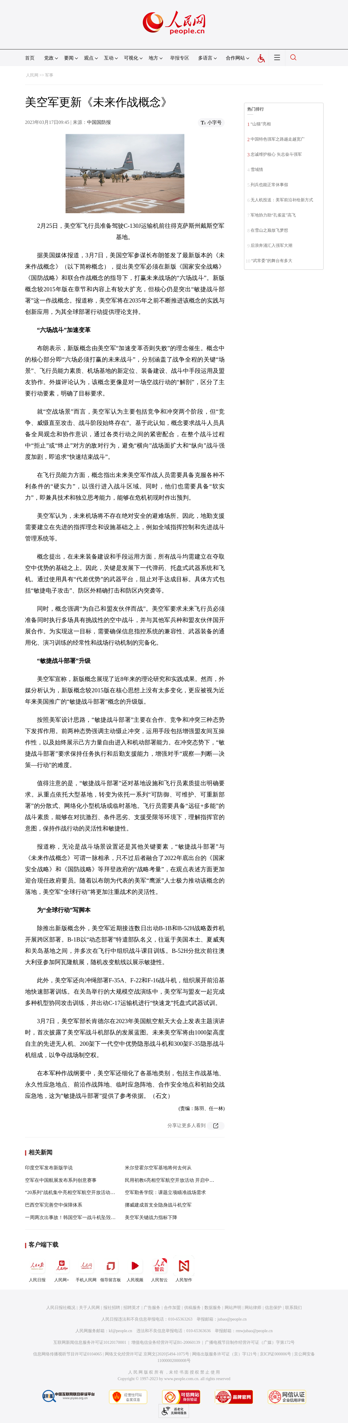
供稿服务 (192, 1307)
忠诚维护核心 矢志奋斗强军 (276, 154)
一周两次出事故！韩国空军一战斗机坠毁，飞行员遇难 (82, 1217)
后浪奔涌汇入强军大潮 (271, 245)
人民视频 (135, 1268)
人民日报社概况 (60, 1307)
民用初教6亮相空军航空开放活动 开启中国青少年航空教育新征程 (193, 1180)
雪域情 (257, 169)
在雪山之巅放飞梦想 (269, 230)
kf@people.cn (120, 1331)
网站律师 (253, 1307)
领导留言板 (110, 1268)
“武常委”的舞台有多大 (271, 260)
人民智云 (159, 1268)
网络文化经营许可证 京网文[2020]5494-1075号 (147, 1354)
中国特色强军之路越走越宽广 (278, 139)
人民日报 (37, 1268)
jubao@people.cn (232, 1319)
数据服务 (212, 1307)
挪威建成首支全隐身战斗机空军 (158, 1204)
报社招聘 (111, 1307)
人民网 (32, 75)
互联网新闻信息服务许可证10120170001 (89, 1342)
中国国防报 (99, 122)
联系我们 (293, 1307)
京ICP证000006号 (275, 1354)
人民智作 (183, 1268)
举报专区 (179, 57)
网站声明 (233, 1307)
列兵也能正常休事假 (269, 185)
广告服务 (152, 1307)
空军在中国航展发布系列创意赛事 (61, 1180)
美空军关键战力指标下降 (151, 1217)
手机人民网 (86, 1268)
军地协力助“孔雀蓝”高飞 (273, 215)
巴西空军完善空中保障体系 (53, 1204)
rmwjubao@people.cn (254, 1331)
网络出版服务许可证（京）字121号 (224, 1354)
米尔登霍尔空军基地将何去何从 (158, 1167)
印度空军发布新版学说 (49, 1167)
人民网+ (61, 1268)
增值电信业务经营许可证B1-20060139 (165, 1342)
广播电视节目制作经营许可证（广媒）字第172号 (250, 1342)
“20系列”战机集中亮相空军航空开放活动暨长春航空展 (82, 1192)
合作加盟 (172, 1307)
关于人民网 (89, 1307)
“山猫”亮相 (261, 124)
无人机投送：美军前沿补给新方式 (282, 200)
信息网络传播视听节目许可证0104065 (67, 1354)
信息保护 (273, 1307)
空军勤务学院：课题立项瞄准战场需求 (165, 1192)
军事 (49, 75)
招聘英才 (131, 1307)
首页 (30, 57)
